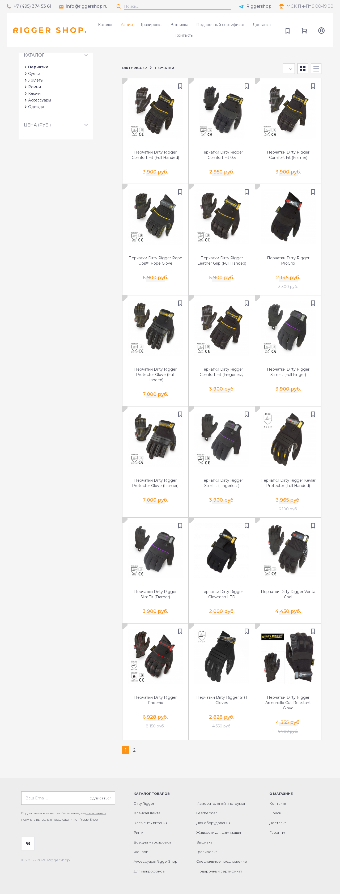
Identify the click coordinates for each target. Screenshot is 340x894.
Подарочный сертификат (220, 24)
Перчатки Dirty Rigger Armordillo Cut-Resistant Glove (288, 702)
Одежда (36, 140)
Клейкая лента (147, 813)
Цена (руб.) (37, 159)
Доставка (262, 24)
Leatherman (207, 813)
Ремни (34, 120)
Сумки (34, 107)
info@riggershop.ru (87, 6)
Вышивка (179, 24)
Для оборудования (213, 823)
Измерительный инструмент (222, 803)
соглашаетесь (96, 813)
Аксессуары (39, 134)
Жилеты (35, 114)
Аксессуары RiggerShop (155, 861)
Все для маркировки (152, 842)
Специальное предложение (221, 861)
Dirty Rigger (134, 68)
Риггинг (140, 832)
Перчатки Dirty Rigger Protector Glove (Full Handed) (155, 374)
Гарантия (277, 832)
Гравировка (152, 24)
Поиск (275, 813)
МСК (291, 6)
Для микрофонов (149, 871)
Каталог (105, 24)
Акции (127, 24)
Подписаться (99, 798)
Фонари (141, 852)
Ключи (34, 127)
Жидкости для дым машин (219, 832)
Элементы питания (151, 823)
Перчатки (38, 101)
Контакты (184, 35)
